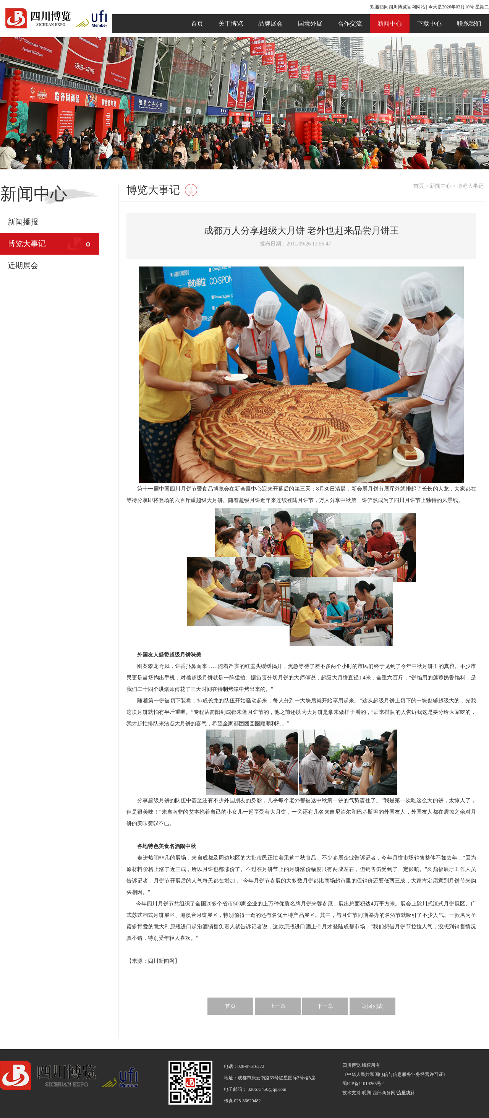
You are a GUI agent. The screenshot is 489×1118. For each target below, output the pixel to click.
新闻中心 (389, 23)
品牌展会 (270, 23)
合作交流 (350, 23)
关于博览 (231, 23)
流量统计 (406, 1092)
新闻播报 (23, 222)
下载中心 (429, 23)
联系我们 (469, 23)
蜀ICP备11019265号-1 (363, 1083)
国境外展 (310, 23)
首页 (197, 23)
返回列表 (372, 1006)
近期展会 (23, 265)
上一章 (278, 1006)
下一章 (325, 1006)
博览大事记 (27, 243)
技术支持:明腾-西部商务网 (368, 1092)
